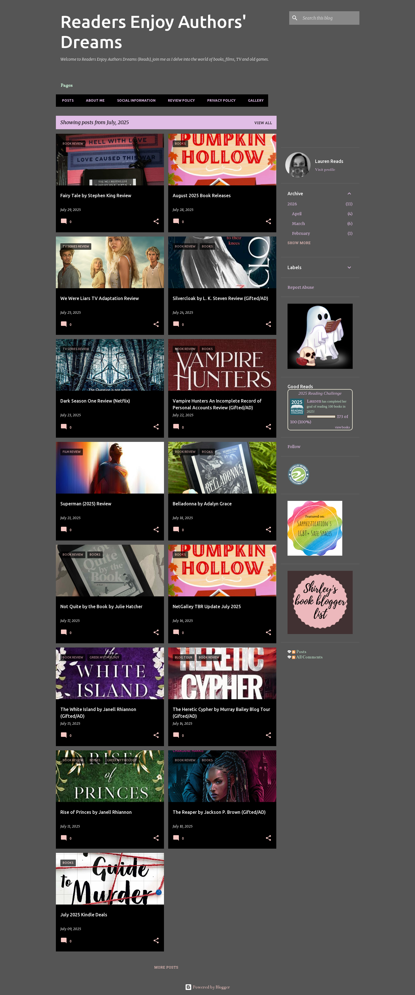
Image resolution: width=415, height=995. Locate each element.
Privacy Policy (220, 100)
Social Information (134, 100)
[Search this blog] (329, 18)
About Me (93, 100)
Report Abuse (301, 287)
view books (342, 427)
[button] (156, 222)
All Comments (307, 657)
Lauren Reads (329, 161)
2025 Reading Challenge (320, 393)
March (298, 223)
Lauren (314, 401)
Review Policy (179, 100)
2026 (292, 203)
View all (263, 123)
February (301, 233)
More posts (166, 967)
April (297, 213)
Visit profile (325, 169)
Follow (294, 446)
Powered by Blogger (207, 987)
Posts (66, 100)
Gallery (254, 100)
